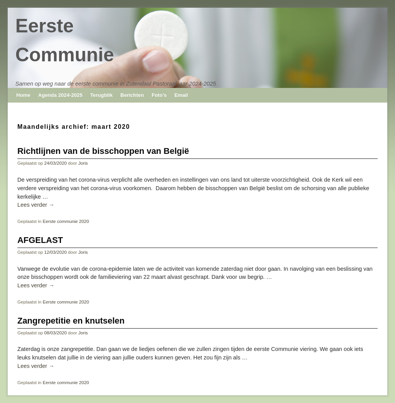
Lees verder (35, 205)
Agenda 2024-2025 (60, 95)
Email (181, 95)
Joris (83, 162)
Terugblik (101, 95)
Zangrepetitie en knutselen (71, 320)
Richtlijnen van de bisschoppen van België (103, 151)
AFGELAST (40, 240)
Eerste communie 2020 (66, 221)
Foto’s (159, 95)
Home (23, 95)
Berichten (132, 95)
